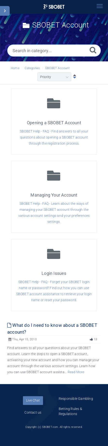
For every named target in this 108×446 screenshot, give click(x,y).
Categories (32, 68)
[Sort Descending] (73, 77)
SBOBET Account (57, 68)
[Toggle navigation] (99, 6)
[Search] (93, 50)
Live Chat (33, 400)
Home (15, 68)
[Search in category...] (54, 50)
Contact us (32, 412)
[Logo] (54, 7)
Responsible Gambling (76, 399)
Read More (76, 372)
